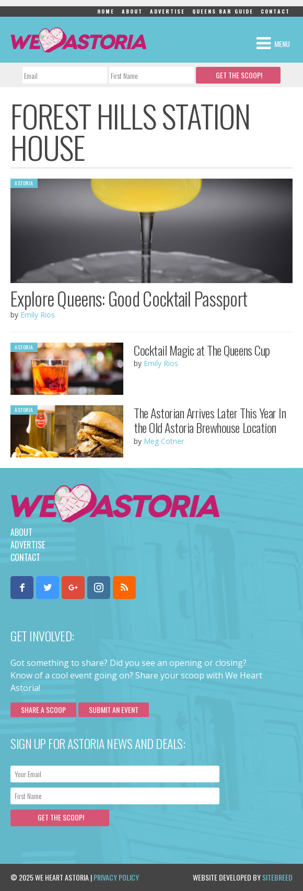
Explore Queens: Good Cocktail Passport (128, 298)
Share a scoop (43, 709)
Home (105, 11)
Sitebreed (277, 877)
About (132, 11)
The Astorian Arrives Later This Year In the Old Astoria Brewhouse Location (210, 420)
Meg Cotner (164, 441)
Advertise (167, 11)
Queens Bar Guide (222, 11)
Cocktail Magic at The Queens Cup (202, 350)
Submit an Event (113, 709)
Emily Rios (37, 315)
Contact (275, 11)
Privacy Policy (116, 877)
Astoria (24, 183)
